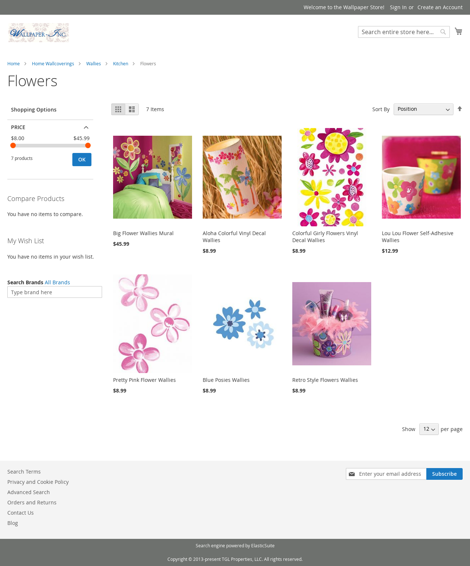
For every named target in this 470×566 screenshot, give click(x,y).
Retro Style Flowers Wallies (325, 379)
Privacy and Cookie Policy (38, 481)
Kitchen (120, 63)
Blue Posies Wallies (226, 379)
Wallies (93, 63)
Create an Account (440, 7)
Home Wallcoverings (53, 63)
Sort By (381, 108)
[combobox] (404, 32)
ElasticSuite (263, 545)
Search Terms (24, 471)
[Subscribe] (444, 474)
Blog (12, 522)
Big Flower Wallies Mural (143, 233)
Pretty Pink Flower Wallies (144, 379)
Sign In (398, 7)
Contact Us (20, 512)
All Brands (57, 282)
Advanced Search (28, 492)
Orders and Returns (32, 502)
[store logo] (38, 32)
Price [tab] (18, 127)
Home (13, 63)
